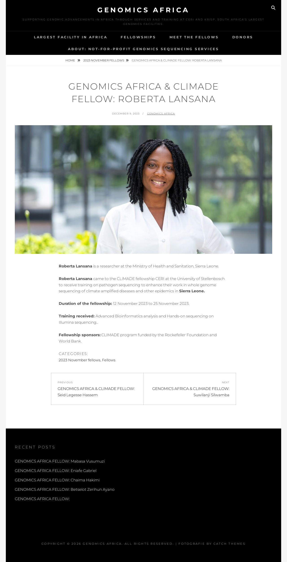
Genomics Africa (143, 10)
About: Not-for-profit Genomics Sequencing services (143, 49)
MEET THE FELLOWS (194, 37)
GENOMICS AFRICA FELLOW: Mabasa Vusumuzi (60, 461)
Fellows (108, 360)
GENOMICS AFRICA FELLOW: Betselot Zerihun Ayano (65, 489)
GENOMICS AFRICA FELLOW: (42, 499)
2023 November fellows (103, 60)
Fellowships (138, 37)
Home (70, 60)
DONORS (242, 37)
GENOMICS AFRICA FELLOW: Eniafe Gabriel (55, 470)
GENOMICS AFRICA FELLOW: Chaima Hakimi (57, 480)
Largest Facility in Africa (70, 37)
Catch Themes (229, 543)
